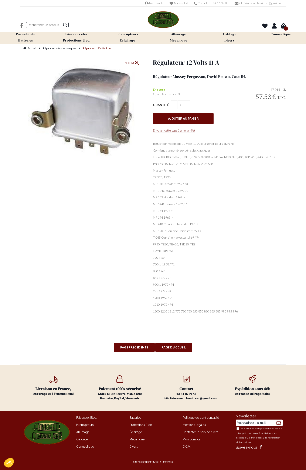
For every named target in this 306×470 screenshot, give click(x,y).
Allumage (82, 432)
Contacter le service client (200, 432)
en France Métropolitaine (252, 385)
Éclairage (135, 432)
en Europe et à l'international (53, 385)
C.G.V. (187, 446)
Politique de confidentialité (201, 417)
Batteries (135, 417)
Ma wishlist (179, 3)
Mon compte (154, 3)
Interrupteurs (85, 425)
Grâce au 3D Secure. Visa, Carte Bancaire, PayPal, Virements (120, 387)
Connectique (85, 446)
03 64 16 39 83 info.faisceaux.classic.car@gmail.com (190, 387)
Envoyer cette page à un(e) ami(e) (174, 130)
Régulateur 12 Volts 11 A (186, 62)
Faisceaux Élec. (86, 417)
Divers (133, 446)
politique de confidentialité (256, 433)
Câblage (82, 439)
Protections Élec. (140, 425)
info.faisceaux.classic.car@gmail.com (259, 3)
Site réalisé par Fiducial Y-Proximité (153, 461)
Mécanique (136, 439)
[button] (9, 463)
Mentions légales (194, 425)
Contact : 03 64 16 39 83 (211, 3)
